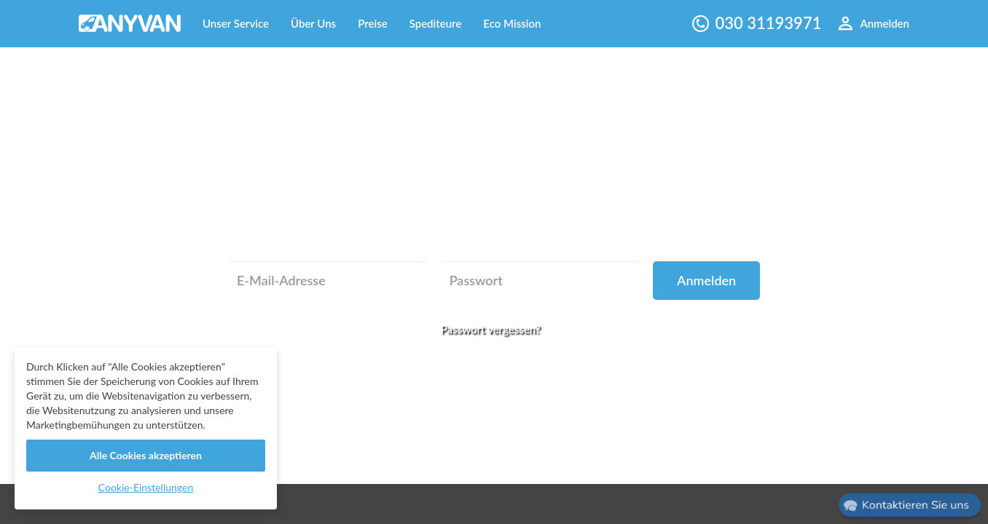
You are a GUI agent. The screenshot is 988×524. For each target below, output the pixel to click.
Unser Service (236, 23)
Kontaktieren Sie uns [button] (916, 505)
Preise (373, 23)
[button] (909, 505)
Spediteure (435, 23)
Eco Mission (512, 23)
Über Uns (313, 23)
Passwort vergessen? (491, 329)
